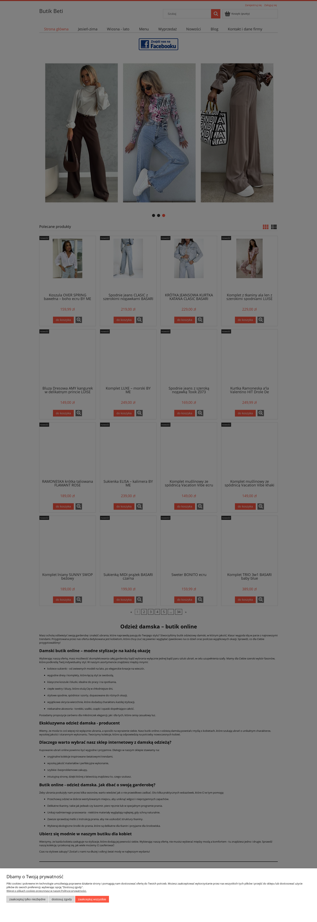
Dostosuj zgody (62, 899)
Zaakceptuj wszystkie (92, 899)
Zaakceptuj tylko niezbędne (27, 899)
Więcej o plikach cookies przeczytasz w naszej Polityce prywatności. (46, 891)
